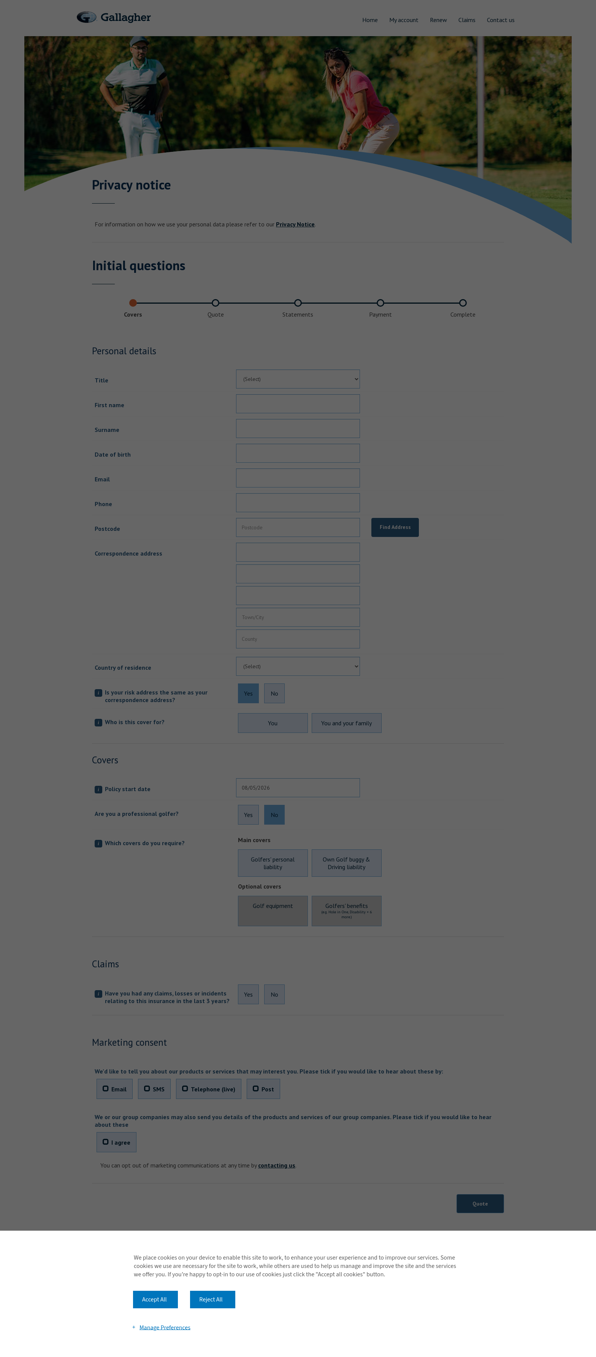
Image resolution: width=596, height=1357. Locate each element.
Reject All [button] (210, 1299)
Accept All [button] (154, 1299)
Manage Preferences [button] (164, 1327)
